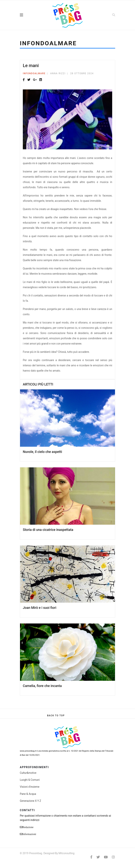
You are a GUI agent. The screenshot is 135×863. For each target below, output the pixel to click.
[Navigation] (29, 15)
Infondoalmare (34, 73)
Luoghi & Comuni (30, 779)
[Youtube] (106, 857)
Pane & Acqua (28, 793)
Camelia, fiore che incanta (42, 686)
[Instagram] (113, 857)
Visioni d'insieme (29, 786)
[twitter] (98, 857)
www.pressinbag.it (28, 751)
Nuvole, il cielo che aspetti (42, 452)
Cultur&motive (28, 772)
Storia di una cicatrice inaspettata (48, 530)
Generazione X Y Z (30, 800)
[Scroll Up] (56, 715)
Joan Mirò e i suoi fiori (39, 608)
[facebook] (91, 857)
